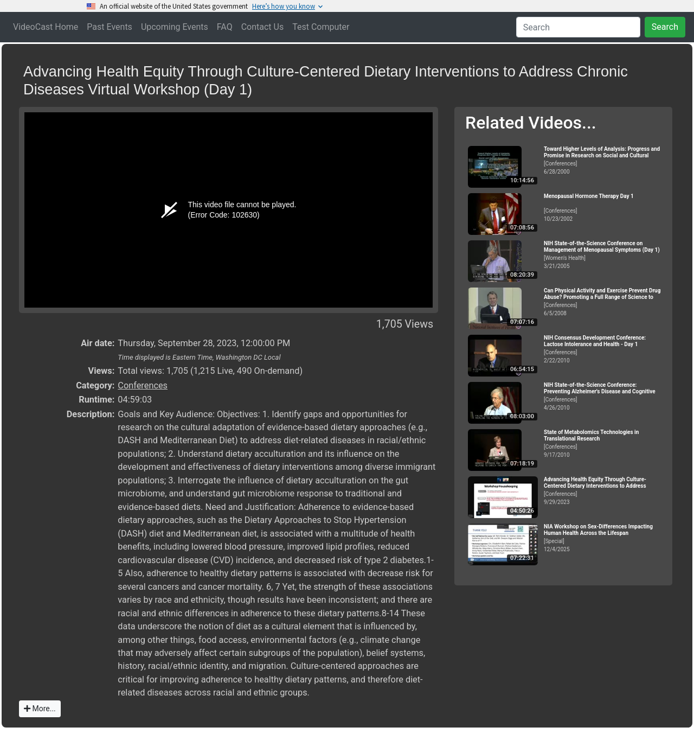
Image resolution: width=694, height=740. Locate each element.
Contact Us (262, 27)
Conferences (143, 385)
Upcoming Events (174, 27)
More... (40, 708)
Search (665, 27)
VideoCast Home (45, 27)
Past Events (109, 27)
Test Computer (320, 27)
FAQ (225, 27)
